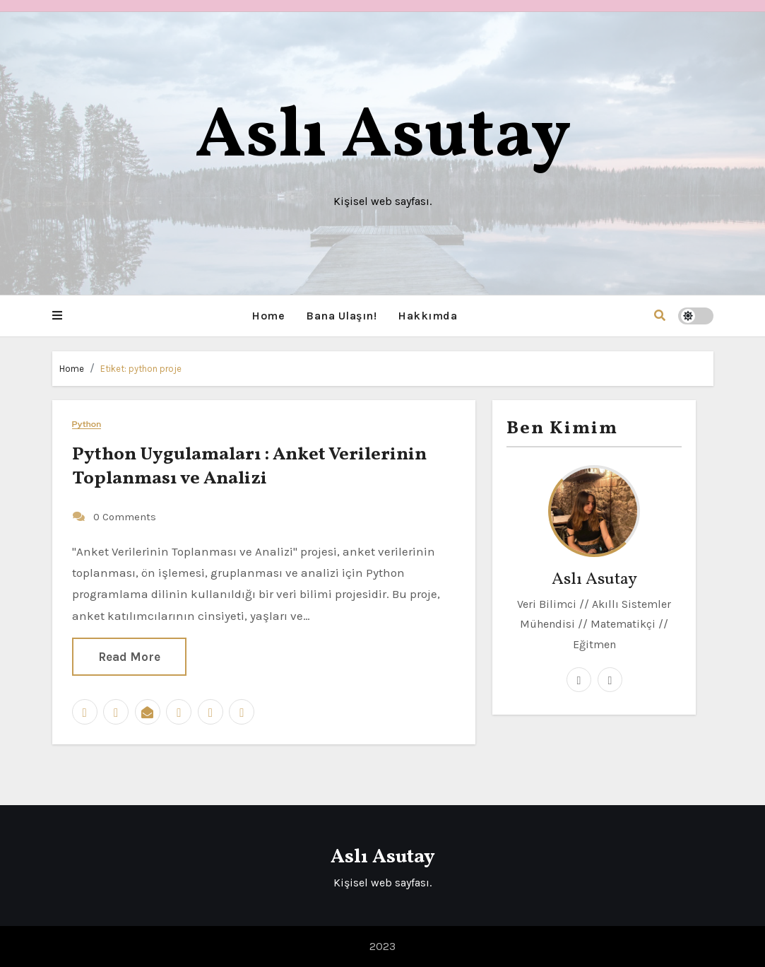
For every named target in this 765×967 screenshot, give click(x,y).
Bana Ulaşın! (341, 315)
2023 (382, 946)
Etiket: (141, 368)
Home (268, 315)
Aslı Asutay (383, 137)
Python (87, 423)
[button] (57, 316)
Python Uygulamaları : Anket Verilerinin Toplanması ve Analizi (249, 465)
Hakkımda (427, 315)
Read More (129, 655)
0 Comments (124, 515)
